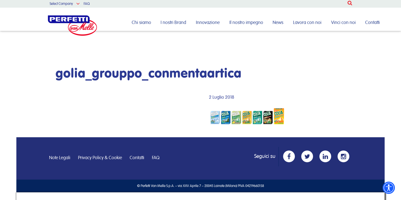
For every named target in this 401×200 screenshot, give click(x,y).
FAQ (87, 4)
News (278, 22)
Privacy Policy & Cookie (100, 158)
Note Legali (59, 158)
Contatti (372, 22)
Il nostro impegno (246, 22)
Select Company (61, 4)
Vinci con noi (343, 22)
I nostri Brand (173, 22)
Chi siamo (141, 22)
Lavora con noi (307, 22)
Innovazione (208, 22)
